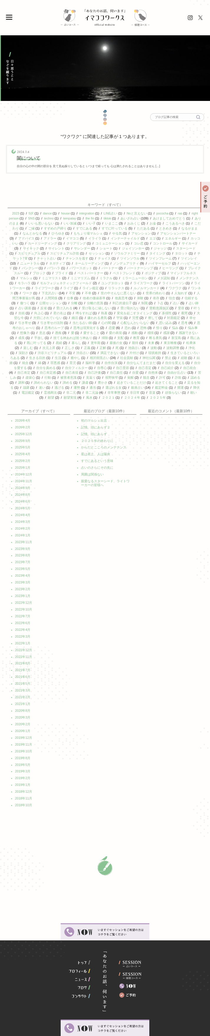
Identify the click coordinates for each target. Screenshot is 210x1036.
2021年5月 (23, 662)
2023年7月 (23, 546)
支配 (120, 331)
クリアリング (76, 241)
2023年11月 (23, 526)
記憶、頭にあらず (94, 423)
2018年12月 (23, 766)
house (65, 213)
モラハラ (24, 279)
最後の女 (116, 335)
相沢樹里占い (99, 350)
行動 (47, 368)
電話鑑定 (28, 383)
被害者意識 (68, 368)
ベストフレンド (124, 270)
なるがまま (191, 227)
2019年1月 (23, 759)
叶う (197, 303)
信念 (172, 293)
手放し (39, 331)
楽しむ (28, 340)
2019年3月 (23, 747)
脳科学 (90, 354)
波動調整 (172, 340)
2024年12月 (23, 462)
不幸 (88, 288)
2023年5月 (23, 552)
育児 (73, 354)
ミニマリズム (80, 274)
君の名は (59, 307)
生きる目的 (37, 350)
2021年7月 (23, 649)
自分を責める (46, 359)
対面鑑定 (173, 312)
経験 (184, 350)
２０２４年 (132, 387)
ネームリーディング (89, 260)
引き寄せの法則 (51, 317)
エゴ (152, 237)
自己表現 (71, 364)
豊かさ (103, 373)
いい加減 (73, 223)
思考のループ (54, 321)
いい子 (94, 223)
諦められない (43, 373)
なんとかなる (32, 232)
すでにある (86, 227)
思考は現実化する (86, 321)
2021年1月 (23, 682)
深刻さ (23, 345)
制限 (144, 298)
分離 (74, 298)
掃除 (105, 331)
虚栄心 (30, 368)
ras (180, 213)
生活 (58, 350)
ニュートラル (30, 260)
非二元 (71, 383)
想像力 (25, 326)
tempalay (71, 218)
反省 (43, 303)
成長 (21, 331)
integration (86, 213)
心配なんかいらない (135, 317)
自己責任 (116, 364)
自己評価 (94, 364)
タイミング (157, 251)
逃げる (59, 378)
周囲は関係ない (92, 462)
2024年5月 (23, 494)
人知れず (180, 288)
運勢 (77, 378)
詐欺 (178, 368)
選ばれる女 (113, 378)
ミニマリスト (51, 274)
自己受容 (122, 359)
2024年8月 (23, 481)
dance (47, 213)
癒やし (75, 350)
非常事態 (114, 383)
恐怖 (143, 321)
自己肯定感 (48, 364)
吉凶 (21, 307)
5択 (30, 213)
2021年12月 (23, 630)
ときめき (167, 227)
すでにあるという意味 (97, 449)
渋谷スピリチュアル (52, 345)
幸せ (192, 312)
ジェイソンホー (133, 246)
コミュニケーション (110, 241)
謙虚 (85, 373)
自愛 (135, 364)
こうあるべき (178, 223)
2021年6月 (23, 656)
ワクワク (175, 284)
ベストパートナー (90, 270)
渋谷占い (82, 345)
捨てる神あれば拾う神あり (72, 331)
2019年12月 (23, 714)
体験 (140, 293)
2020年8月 (23, 688)
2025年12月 (23, 423)
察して (153, 312)
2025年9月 (23, 429)
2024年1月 (23, 520)
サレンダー (82, 246)
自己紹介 (167, 359)
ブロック (39, 270)
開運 (180, 378)
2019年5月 (23, 740)
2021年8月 (23, 643)
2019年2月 (23, 753)
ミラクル (106, 274)
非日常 (135, 383)
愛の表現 (115, 326)
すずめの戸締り (57, 227)
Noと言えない (137, 213)
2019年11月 (23, 721)
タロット (181, 251)
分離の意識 (95, 298)
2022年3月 (23, 617)
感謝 (166, 326)
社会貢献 (126, 350)
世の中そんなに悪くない (118, 288)
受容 (181, 303)
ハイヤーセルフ (159, 260)
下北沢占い (50, 288)
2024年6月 (23, 488)
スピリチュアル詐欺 (64, 251)
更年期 (95, 335)
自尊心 (102, 359)
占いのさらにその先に (97, 455)
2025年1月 (23, 455)
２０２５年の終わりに (97, 429)
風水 (89, 387)
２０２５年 (158, 387)
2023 (15, 213)
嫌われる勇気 (97, 312)
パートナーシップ (140, 265)
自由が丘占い (177, 364)
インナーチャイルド (125, 237)
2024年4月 (23, 501)
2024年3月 (23, 507)
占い (176, 298)
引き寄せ (24, 317)
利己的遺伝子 (122, 298)
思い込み (165, 317)
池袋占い (134, 340)
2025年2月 (23, 449)
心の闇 (106, 317)
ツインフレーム (160, 255)
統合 (25, 354)
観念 (146, 368)
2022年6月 (23, 604)
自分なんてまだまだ (141, 354)
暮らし (76, 335)
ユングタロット (112, 279)
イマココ (72, 237)
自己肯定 (23, 364)
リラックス (116, 284)
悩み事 (193, 321)
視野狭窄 (111, 368)
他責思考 (121, 293)
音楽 (152, 383)
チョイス (104, 255)
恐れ (128, 321)
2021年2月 (23, 675)
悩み (175, 321)
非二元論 (91, 383)
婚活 (75, 312)
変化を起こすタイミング (135, 307)
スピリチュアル (29, 251)
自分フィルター (76, 359)
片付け (134, 345)
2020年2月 (23, 701)
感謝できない (188, 326)
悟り (159, 321)
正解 (103, 340)
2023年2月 (23, 572)
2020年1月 (23, 708)
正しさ (70, 340)
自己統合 (189, 359)
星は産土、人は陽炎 (95, 442)
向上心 (39, 307)
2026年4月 (23, 410)
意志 (42, 326)
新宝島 (176, 331)
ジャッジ (160, 246)
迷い (42, 378)
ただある (144, 227)
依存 (156, 293)
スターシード (186, 246)
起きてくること (166, 373)
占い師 (194, 298)
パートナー (110, 265)
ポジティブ (153, 270)
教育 (136, 331)
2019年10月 (23, 727)
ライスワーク (143, 279)
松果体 (191, 335)
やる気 (117, 232)
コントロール (162, 241)
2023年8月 (23, 539)
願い (193, 383)
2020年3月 (23, 695)
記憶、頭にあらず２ (95, 416)
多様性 (167, 307)
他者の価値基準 (94, 293)
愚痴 (58, 326)
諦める (67, 373)
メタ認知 (163, 274)
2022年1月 (23, 624)
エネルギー (173, 237)
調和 (21, 373)
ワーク (27, 288)
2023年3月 (23, 565)
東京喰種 (170, 335)
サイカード (190, 241)
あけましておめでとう (171, 218)
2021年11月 (23, 636)
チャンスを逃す (77, 255)
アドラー (50, 237)
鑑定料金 (161, 378)
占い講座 (24, 303)
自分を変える (175, 354)
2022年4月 (23, 611)
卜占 (160, 298)
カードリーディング (42, 241)
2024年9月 (23, 475)
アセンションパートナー (178, 232)
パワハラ (53, 265)
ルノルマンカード (147, 284)
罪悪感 (55, 354)
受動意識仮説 (159, 303)
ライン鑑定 (90, 284)
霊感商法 (50, 383)
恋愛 (112, 321)
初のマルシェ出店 (94, 410)
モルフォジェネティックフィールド (66, 279)
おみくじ (136, 223)
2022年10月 (23, 591)
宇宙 (119, 312)
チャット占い (47, 255)
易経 (59, 335)
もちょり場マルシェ (88, 232)
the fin (91, 218)
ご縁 (33, 227)
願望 (51, 387)
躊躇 (26, 378)
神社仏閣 (149, 350)
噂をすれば (84, 307)
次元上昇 (48, 340)
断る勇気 (155, 331)
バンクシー (30, 265)
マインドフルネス (183, 270)
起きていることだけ (131, 373)
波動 (154, 340)
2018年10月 (23, 779)
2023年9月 (23, 533)
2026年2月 (23, 416)
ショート (106, 246)
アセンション (141, 232)
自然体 (153, 364)
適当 (93, 378)
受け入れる (64, 303)
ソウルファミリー (127, 251)
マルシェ (26, 274)
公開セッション (50, 298)
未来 (151, 335)
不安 (72, 288)
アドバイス (26, 237)
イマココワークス (105, 18)
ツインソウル (130, 255)
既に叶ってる (36, 335)
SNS (32, 218)
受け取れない (130, 303)
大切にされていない (47, 312)
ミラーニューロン (135, 274)
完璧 (135, 312)
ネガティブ (57, 260)
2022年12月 (23, 585)
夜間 (184, 307)
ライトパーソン (173, 279)
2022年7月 (23, 598)
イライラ (94, 237)
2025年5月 (23, 436)
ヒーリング (170, 265)
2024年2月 (23, 513)
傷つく (25, 298)
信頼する (191, 293)
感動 (134, 326)
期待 (135, 335)
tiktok (109, 218)
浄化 (191, 340)
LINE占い (110, 213)
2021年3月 (23, 669)
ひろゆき (58, 232)
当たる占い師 (82, 317)
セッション (97, 251)
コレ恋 (138, 241)
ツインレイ (189, 255)
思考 (184, 317)
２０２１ (108, 387)
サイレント (56, 246)
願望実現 (70, 387)
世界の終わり (155, 288)
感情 (150, 326)
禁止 (168, 350)
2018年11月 (23, 772)
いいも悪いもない (44, 223)
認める (195, 368)
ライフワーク (44, 284)
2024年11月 (23, 468)
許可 (162, 368)
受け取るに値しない (96, 303)
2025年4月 (23, 442)
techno (50, 218)
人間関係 (50, 293)
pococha (162, 213)
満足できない (110, 345)
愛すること (91, 326)
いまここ (114, 223)
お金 (156, 223)
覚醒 (130, 368)
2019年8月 (23, 734)
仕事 (70, 293)
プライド (61, 270)
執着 (104, 307)
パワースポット (81, 265)
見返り (91, 368)
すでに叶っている (116, 227)
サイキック (31, 246)
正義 (87, 340)
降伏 (196, 378)
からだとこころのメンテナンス (103, 436)
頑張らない (173, 383)
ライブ (68, 284)
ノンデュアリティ (126, 260)
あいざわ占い (132, 218)
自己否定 (144, 359)
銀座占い (137, 378)
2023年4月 (23, 559)
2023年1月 (23, 578)
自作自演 (111, 354)
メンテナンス (189, 274)
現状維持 (154, 345)
